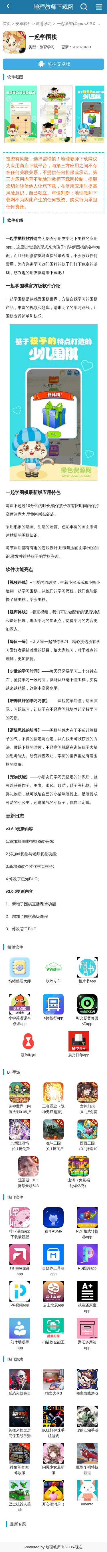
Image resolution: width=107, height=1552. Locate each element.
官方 (33, 285)
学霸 (62, 756)
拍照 (33, 841)
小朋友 (60, 238)
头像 (49, 841)
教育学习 (44, 23)
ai (18, 854)
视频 (34, 307)
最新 (33, 492)
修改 (41, 841)
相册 (21, 841)
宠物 (14, 777)
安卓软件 (23, 23)
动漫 (32, 247)
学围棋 (20, 238)
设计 (54, 547)
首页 (7, 23)
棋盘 (41, 866)
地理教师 (53, 1547)
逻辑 (14, 730)
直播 (36, 904)
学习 (70, 238)
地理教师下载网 (54, 7)
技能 (22, 777)
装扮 (70, 794)
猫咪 (62, 794)
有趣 (34, 547)
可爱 (36, 582)
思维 (22, 730)
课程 (62, 700)
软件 (30, 238)
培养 (50, 238)
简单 (26, 316)
